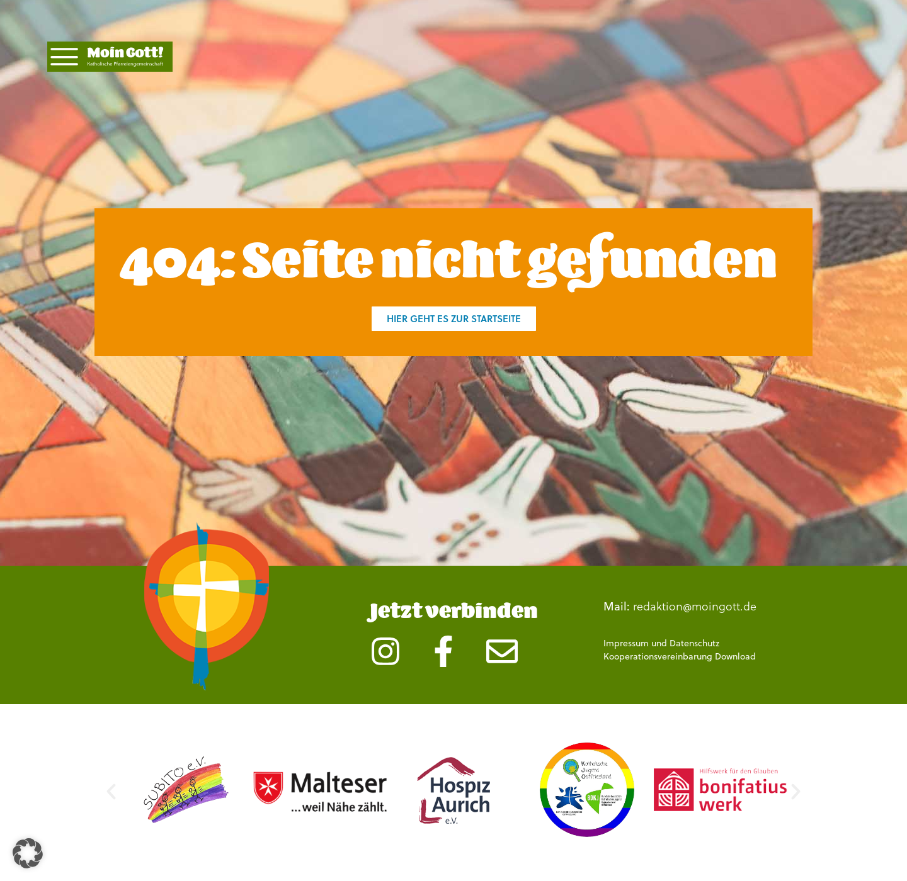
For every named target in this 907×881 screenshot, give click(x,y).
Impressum (626, 643)
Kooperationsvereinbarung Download (679, 656)
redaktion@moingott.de (694, 605)
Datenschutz (694, 643)
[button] (111, 792)
